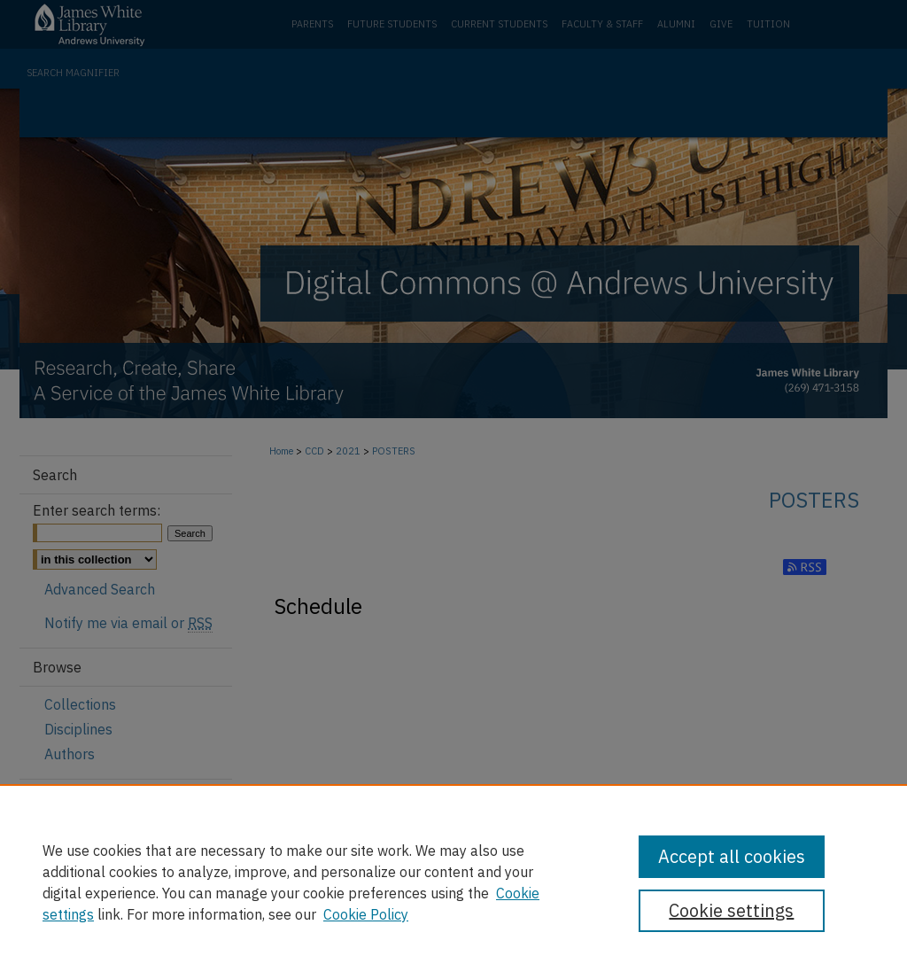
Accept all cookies (731, 856)
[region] (453, 881)
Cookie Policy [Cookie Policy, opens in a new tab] (365, 914)
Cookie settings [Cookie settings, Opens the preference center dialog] (731, 910)
